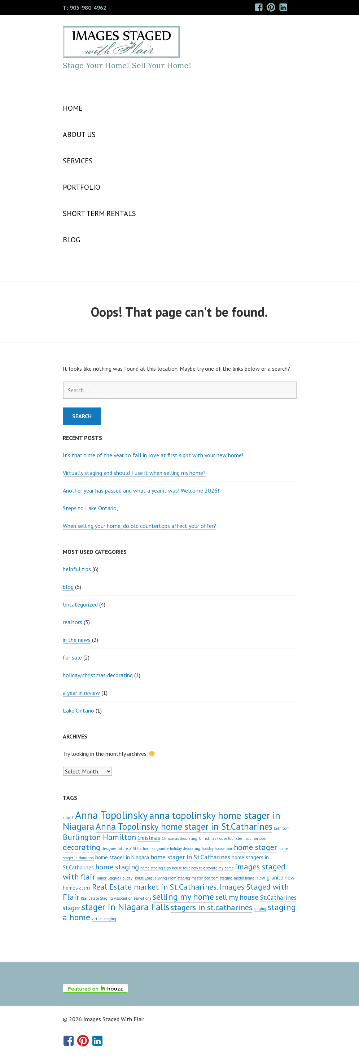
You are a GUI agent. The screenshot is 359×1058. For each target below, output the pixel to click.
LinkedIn (283, 12)
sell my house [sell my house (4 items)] (237, 897)
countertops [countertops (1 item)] (256, 838)
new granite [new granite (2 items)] (269, 877)
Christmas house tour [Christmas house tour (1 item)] (217, 838)
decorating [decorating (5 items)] (81, 847)
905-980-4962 (88, 7)
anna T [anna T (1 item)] (68, 817)
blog (68, 586)
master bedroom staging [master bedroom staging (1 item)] (212, 878)
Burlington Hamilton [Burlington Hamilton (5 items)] (99, 837)
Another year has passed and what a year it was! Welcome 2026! (141, 490)
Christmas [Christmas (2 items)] (148, 837)
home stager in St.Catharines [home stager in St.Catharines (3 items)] (190, 857)
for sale (72, 657)
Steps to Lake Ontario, (90, 508)
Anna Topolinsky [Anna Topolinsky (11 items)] (111, 815)
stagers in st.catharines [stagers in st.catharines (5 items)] (211, 907)
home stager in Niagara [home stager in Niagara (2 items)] (122, 857)
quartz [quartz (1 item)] (85, 888)
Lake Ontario (78, 710)
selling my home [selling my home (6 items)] (183, 896)
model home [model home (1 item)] (244, 878)
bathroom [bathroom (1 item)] (282, 828)
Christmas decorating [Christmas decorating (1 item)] (179, 838)
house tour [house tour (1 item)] (181, 867)
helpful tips (77, 569)
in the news (77, 639)
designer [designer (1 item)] (109, 848)
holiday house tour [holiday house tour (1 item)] (217, 848)
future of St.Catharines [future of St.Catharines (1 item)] (136, 848)
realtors (72, 622)
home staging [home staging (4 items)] (117, 867)
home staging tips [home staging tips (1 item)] (155, 867)
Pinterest (271, 12)
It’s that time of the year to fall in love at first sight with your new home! (153, 455)
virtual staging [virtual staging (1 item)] (104, 918)
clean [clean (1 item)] (240, 838)
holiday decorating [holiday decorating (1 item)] (185, 848)
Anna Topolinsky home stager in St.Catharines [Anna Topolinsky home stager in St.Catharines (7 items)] (184, 826)
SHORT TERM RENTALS (99, 213)
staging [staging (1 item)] (260, 908)
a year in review (81, 692)
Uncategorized (80, 604)
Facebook (258, 12)
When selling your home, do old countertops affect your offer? (139, 525)
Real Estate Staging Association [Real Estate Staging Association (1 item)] (106, 898)
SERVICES (78, 161)
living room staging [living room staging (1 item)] (174, 878)
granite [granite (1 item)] (162, 848)
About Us (79, 134)
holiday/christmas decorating (98, 675)
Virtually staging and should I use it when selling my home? (134, 472)
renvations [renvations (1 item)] (142, 898)
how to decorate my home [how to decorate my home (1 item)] (212, 867)
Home (73, 108)
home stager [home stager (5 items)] (255, 847)
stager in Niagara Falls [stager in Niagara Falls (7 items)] (125, 907)
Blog (71, 239)
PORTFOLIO (81, 187)
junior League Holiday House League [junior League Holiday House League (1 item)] (126, 878)
